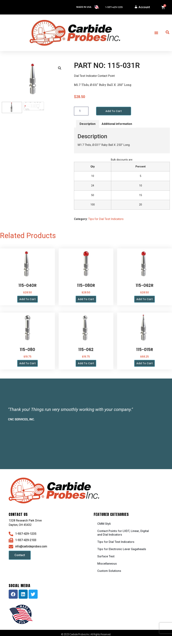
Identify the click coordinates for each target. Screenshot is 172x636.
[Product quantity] (81, 111)
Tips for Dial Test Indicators (106, 219)
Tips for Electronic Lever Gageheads (121, 549)
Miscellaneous (107, 563)
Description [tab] (87, 124)
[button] (156, 33)
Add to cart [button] (27, 299)
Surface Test (105, 556)
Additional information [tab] (117, 124)
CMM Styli (104, 523)
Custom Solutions (109, 571)
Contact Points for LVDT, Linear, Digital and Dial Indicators (123, 532)
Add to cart (113, 111)
